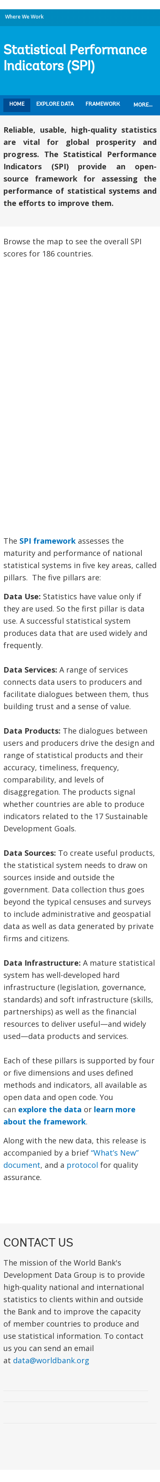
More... (142, 105)
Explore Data (55, 104)
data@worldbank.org (51, 1360)
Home (16, 104)
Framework (102, 104)
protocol (82, 1165)
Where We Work (24, 16)
